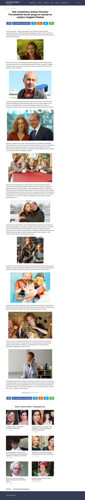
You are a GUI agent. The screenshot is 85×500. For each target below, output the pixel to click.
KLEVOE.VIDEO (12, 2)
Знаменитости (33, 2)
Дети (52, 2)
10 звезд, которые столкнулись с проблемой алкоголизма (15, 427)
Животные (46, 2)
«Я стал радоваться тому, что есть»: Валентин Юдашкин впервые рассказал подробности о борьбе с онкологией (17, 454)
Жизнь (40, 2)
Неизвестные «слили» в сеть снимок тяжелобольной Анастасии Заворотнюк (43, 453)
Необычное (64, 2)
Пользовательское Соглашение (21, 489)
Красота (58, 2)
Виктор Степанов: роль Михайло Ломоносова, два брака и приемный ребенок (16, 480)
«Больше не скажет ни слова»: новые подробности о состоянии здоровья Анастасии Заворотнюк (42, 428)
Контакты (8, 489)
